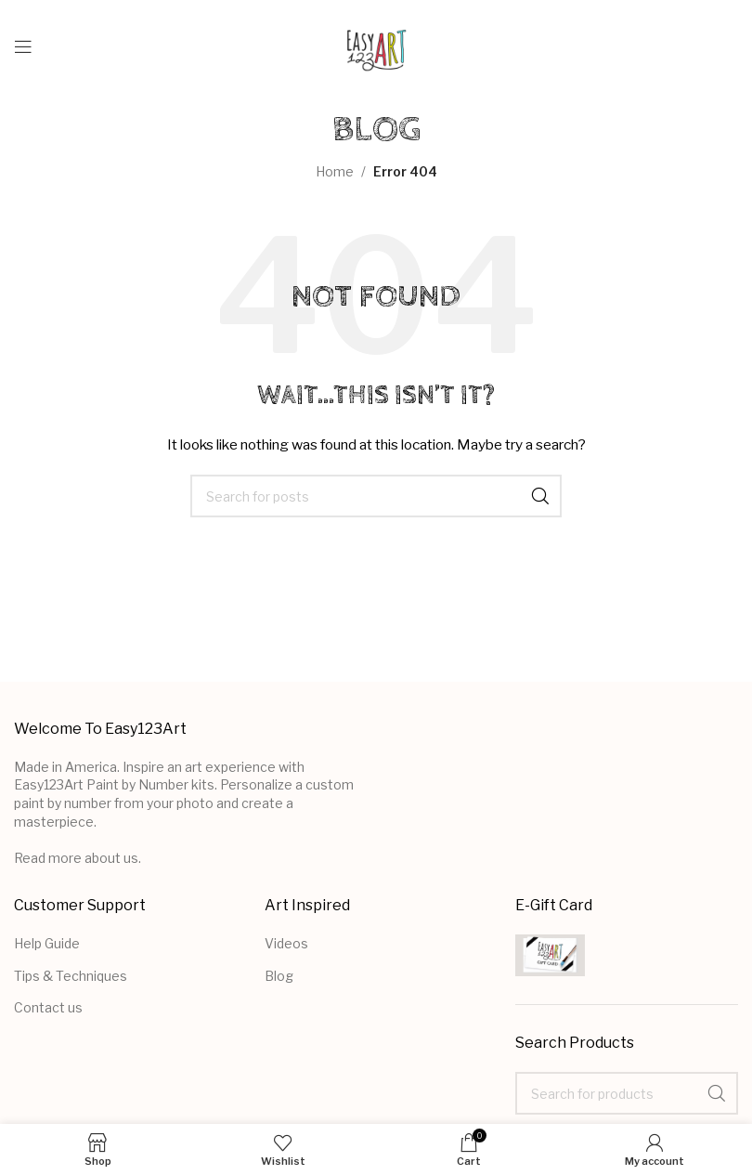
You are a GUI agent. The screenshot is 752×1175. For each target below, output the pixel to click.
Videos (286, 943)
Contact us (48, 1007)
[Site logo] (376, 45)
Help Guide (47, 943)
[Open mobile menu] (23, 46)
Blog (279, 976)
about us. (112, 858)
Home (335, 171)
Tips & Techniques (70, 976)
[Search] (376, 496)
